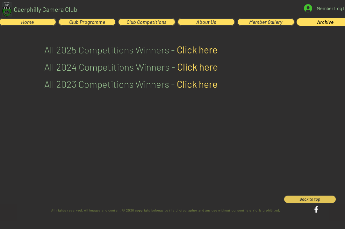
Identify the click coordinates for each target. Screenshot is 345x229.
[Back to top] (310, 199)
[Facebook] (316, 209)
